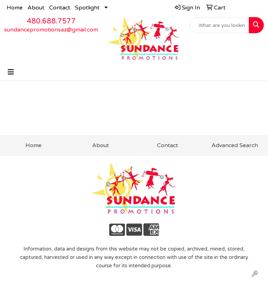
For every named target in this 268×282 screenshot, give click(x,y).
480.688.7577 (51, 21)
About (36, 7)
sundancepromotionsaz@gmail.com (51, 29)
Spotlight (87, 7)
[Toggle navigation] (10, 72)
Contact (59, 7)
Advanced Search (234, 145)
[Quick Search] (219, 25)
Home (15, 7)
